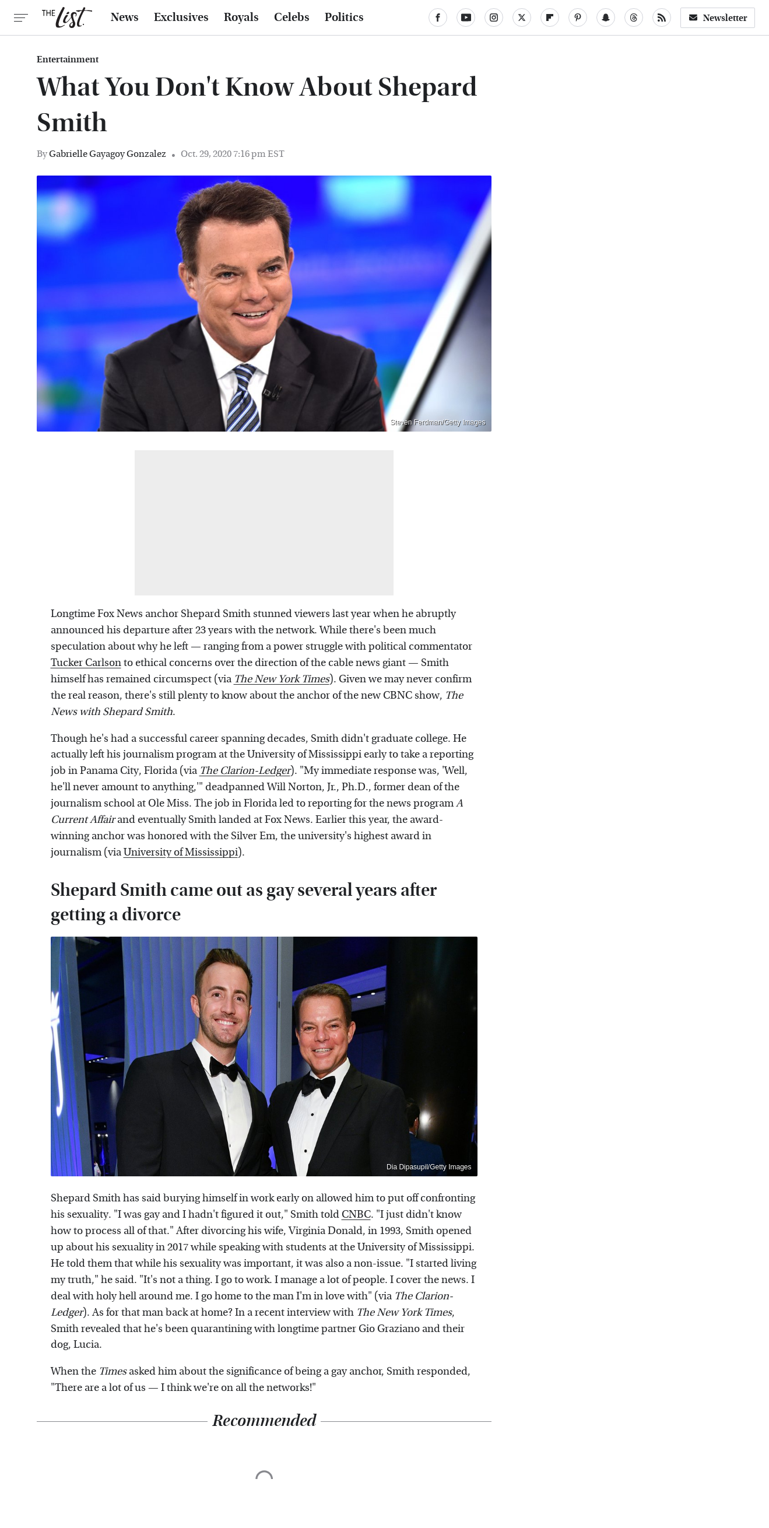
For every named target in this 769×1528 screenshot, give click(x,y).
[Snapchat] (605, 17)
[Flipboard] (549, 17)
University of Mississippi (181, 852)
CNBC (356, 1214)
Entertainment (68, 59)
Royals (241, 17)
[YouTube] (466, 17)
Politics (344, 17)
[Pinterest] (577, 17)
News (125, 17)
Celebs (292, 17)
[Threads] (633, 17)
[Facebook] (438, 17)
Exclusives (181, 17)
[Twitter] (521, 17)
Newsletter (717, 17)
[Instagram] (493, 17)
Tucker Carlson (86, 663)
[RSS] (661, 17)
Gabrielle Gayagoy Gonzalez (107, 153)
